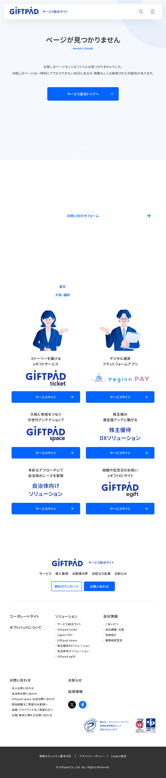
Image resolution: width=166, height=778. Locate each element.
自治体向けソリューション (73, 651)
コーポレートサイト (24, 616)
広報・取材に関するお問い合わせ (32, 715)
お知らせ (121, 573)
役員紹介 (111, 635)
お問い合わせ (20, 680)
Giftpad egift (66, 656)
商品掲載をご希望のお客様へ (30, 704)
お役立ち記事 (101, 573)
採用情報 (75, 691)
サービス (45, 573)
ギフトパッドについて (26, 627)
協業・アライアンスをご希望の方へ (32, 710)
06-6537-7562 (91, 295)
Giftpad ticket (67, 629)
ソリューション (66, 616)
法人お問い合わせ (23, 688)
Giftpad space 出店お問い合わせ (33, 699)
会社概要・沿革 (114, 629)
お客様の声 (80, 573)
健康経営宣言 (114, 640)
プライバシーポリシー (92, 756)
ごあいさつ (112, 624)
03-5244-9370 (91, 286)
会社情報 (110, 616)
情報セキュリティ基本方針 (55, 756)
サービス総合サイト (69, 624)
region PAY (65, 635)
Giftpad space (67, 640)
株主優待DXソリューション (73, 646)
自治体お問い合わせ (24, 693)
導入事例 (61, 573)
